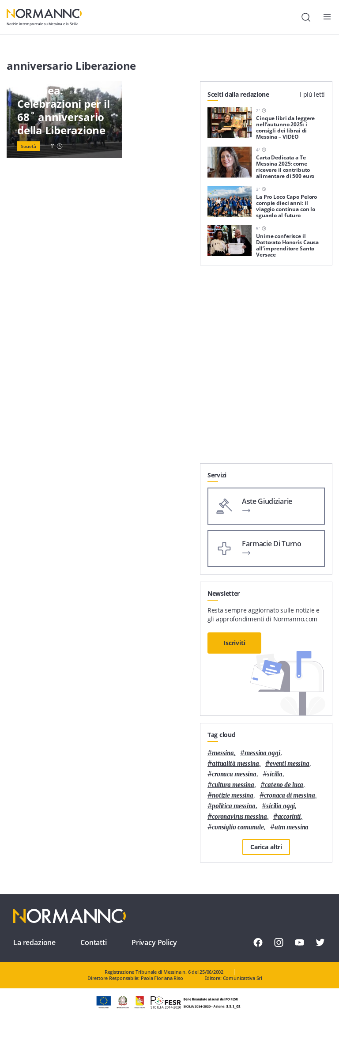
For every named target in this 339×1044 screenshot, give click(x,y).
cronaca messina (234, 774)
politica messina (234, 806)
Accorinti (289, 817)
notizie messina (232, 795)
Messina (223, 753)
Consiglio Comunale (238, 827)
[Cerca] (306, 17)
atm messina (292, 827)
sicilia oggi (280, 806)
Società (28, 146)
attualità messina (235, 764)
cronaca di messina (289, 795)
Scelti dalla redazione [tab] (238, 94)
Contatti (93, 942)
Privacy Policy (154, 942)
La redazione (34, 942)
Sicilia (274, 774)
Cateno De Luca (284, 785)
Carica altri (266, 847)
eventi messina (289, 764)
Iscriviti (234, 643)
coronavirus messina (239, 817)
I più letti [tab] (312, 94)
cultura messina (233, 785)
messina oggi (262, 753)
